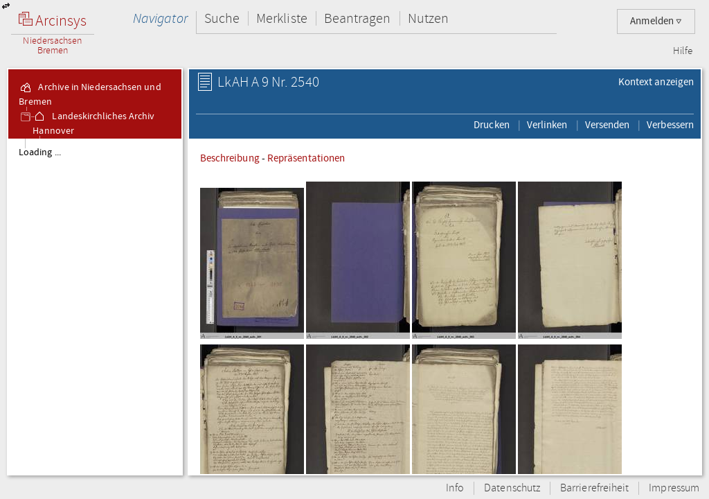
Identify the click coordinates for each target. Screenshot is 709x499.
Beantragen (357, 18)
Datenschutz (512, 488)
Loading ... (40, 152)
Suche (222, 18)
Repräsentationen (306, 158)
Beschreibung (230, 158)
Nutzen (428, 18)
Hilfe (682, 51)
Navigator (160, 18)
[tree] (94, 306)
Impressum (674, 488)
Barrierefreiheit (594, 488)
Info (455, 488)
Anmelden (656, 21)
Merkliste (281, 18)
